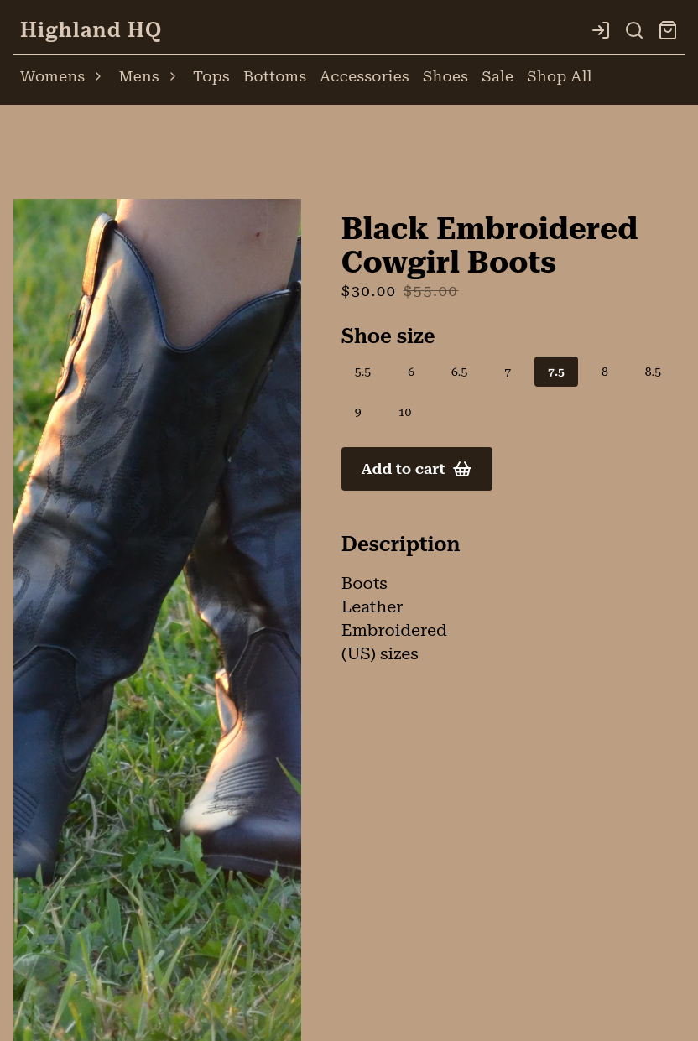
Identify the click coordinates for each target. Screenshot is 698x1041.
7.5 (556, 371)
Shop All (559, 76)
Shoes (445, 76)
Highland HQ (91, 30)
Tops (211, 76)
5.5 (363, 371)
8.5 (653, 371)
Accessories (364, 76)
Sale (497, 76)
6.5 (459, 371)
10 (405, 412)
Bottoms (274, 76)
